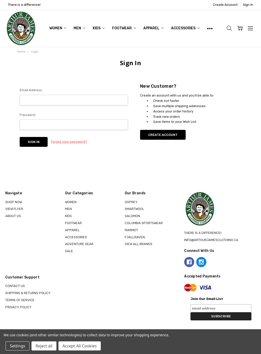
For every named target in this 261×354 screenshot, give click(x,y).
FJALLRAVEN (135, 237)
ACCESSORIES (185, 28)
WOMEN (57, 28)
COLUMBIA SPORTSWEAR (144, 223)
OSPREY (131, 202)
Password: (28, 115)
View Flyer (14, 209)
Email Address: (31, 90)
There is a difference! (24, 5)
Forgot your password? (69, 142)
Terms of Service (20, 300)
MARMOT (131, 230)
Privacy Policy (18, 307)
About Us (13, 216)
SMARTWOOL (134, 209)
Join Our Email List (206, 299)
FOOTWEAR (124, 28)
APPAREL (153, 28)
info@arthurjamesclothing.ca (211, 240)
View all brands (138, 244)
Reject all (44, 346)
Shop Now (13, 202)
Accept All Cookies (79, 346)
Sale (69, 251)
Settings (17, 346)
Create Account (225, 5)
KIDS (99, 28)
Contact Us (15, 286)
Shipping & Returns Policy (28, 293)
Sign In (248, 5)
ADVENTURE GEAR (79, 244)
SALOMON (132, 216)
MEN (79, 28)
